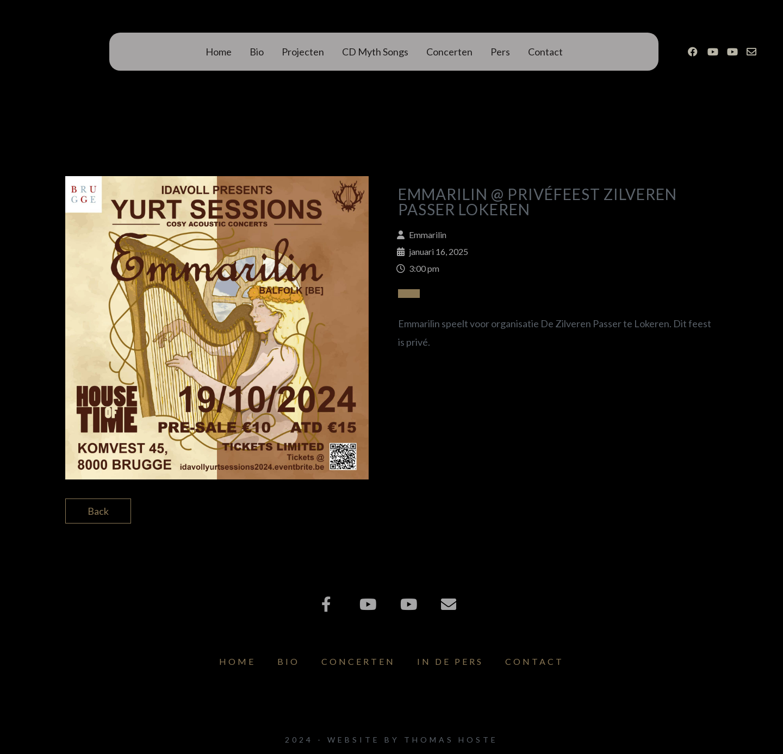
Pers (500, 52)
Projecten (303, 52)
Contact (545, 52)
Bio (257, 52)
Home (219, 52)
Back (98, 511)
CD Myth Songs (375, 52)
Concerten (449, 52)
